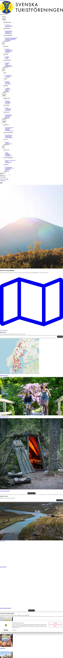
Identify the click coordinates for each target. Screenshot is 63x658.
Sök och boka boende (31, 493)
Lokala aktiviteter (3, 566)
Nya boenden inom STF (4, 416)
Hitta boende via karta (4, 375)
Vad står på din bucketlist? (5, 490)
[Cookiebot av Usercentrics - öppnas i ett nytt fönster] (6, 656)
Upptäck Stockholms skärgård (5, 608)
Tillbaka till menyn (2, 180)
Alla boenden (60, 336)
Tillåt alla (55, 649)
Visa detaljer (14, 656)
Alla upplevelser (59, 500)
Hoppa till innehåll (2, 0)
